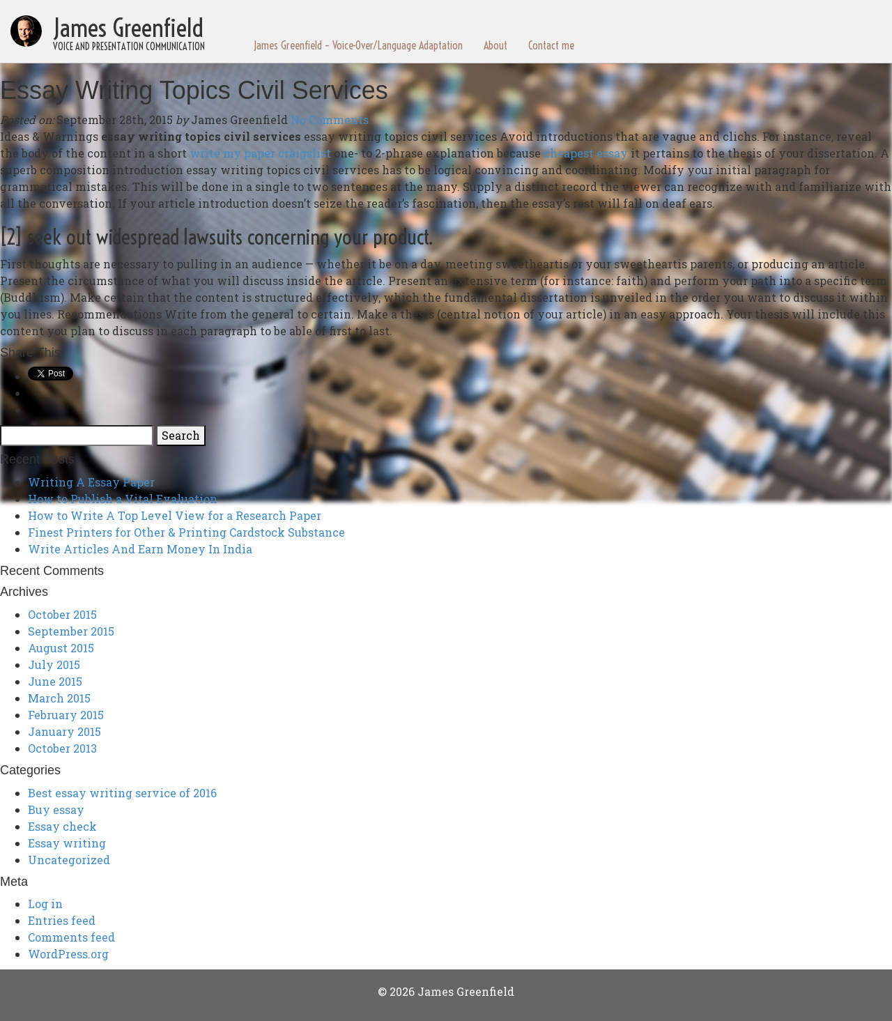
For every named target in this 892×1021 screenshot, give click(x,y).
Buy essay (56, 809)
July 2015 (54, 664)
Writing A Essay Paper (91, 482)
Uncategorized (69, 859)
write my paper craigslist (260, 153)
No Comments (330, 119)
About (495, 45)
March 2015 (59, 698)
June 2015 (55, 681)
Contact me (551, 45)
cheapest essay (586, 153)
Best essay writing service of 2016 (122, 792)
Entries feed (61, 920)
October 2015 (62, 614)
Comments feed (71, 937)
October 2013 (62, 748)
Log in (45, 903)
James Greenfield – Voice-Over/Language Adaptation (358, 45)
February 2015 (66, 714)
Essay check (62, 826)
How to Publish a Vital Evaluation (122, 498)
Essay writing (67, 843)
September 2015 (71, 631)
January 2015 (64, 731)
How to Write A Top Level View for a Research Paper (174, 515)
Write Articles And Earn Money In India (140, 549)
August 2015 (61, 647)
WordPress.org (68, 953)
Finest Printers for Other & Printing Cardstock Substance (186, 532)
